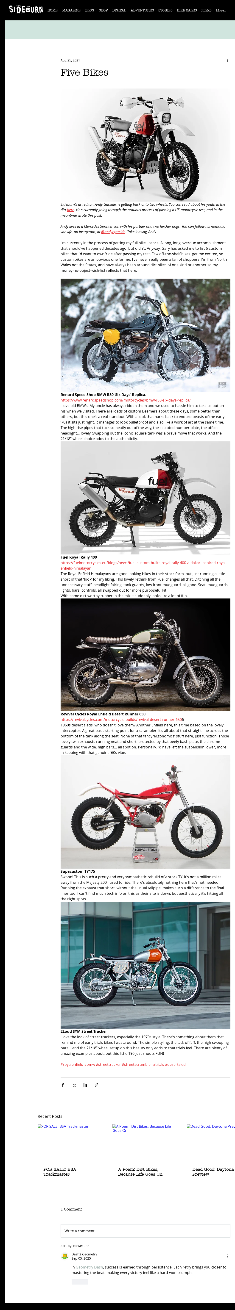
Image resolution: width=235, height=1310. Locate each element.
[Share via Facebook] (63, 1085)
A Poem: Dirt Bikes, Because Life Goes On (140, 1172)
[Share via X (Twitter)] (74, 1085)
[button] (71, 12)
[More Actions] (227, 1256)
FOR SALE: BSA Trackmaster (59, 1172)
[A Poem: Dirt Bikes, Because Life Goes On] (145, 1142)
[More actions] (227, 60)
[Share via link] (96, 1085)
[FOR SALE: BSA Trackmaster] (71, 1142)
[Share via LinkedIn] (85, 1085)
